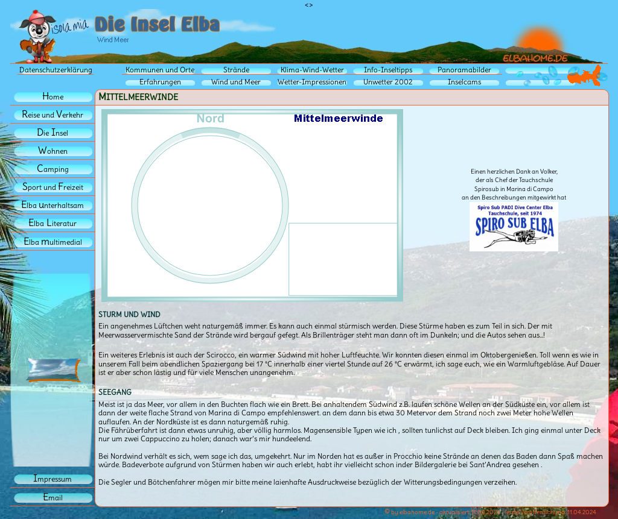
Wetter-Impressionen (312, 81)
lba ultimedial (53, 242)
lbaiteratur (52, 223)
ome (52, 96)
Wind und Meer (236, 81)
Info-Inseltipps (388, 69)
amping (53, 169)
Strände (236, 69)
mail (53, 497)
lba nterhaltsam (52, 205)
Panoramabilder (464, 69)
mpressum (52, 478)
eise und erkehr (52, 114)
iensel (52, 132)
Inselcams (464, 81)
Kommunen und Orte (160, 69)
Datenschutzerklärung (55, 69)
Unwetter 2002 (388, 81)
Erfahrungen (160, 81)
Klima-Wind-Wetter (312, 69)
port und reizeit (52, 187)
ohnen (53, 151)
